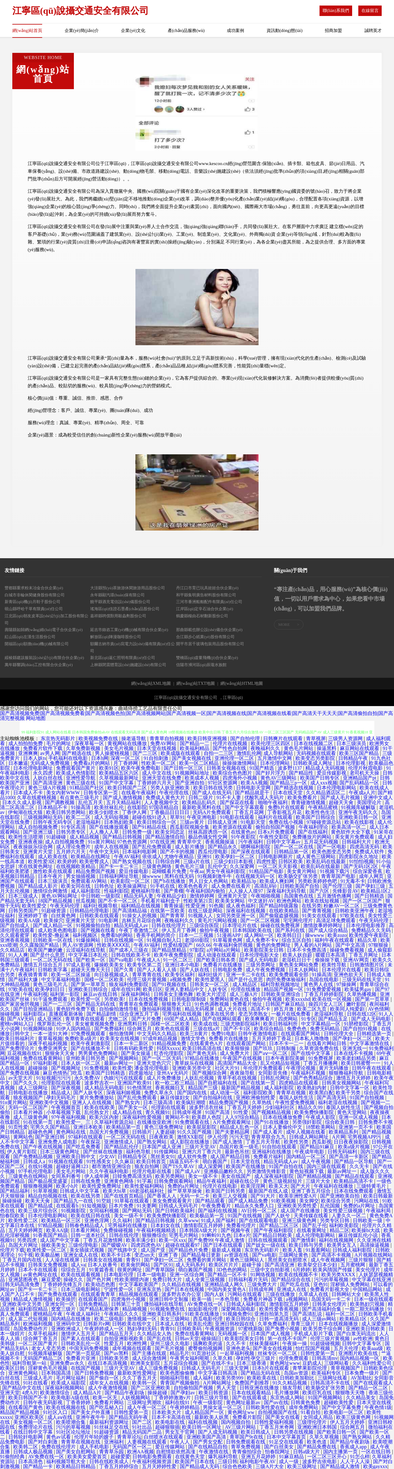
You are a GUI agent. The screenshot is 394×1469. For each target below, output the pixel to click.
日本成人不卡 (28, 792)
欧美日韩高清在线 (202, 1048)
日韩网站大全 (347, 1294)
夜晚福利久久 (266, 748)
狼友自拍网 (147, 1166)
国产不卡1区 (237, 1028)
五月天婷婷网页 (26, 1230)
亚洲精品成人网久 (224, 1284)
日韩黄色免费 (306, 1402)
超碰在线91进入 (150, 817)
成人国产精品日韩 (230, 1156)
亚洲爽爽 (28, 753)
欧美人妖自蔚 (298, 955)
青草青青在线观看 (85, 1018)
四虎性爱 (266, 861)
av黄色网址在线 (40, 1274)
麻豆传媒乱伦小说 (358, 1235)
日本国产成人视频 (271, 1333)
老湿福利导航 (329, 1014)
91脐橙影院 (357, 1023)
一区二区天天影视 (278, 866)
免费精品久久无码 (371, 930)
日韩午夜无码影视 (43, 1402)
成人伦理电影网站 (316, 1235)
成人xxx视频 (323, 782)
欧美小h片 (67, 1186)
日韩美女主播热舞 (174, 994)
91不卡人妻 (229, 797)
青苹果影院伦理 (310, 1368)
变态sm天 (145, 1255)
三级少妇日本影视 (234, 861)
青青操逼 (173, 905)
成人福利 (203, 1377)
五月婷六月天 (71, 851)
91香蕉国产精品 (51, 1235)
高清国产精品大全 (237, 1063)
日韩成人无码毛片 (179, 1205)
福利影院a (34, 1014)
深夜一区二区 (126, 758)
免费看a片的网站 (92, 763)
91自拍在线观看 (280, 1146)
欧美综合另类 (336, 1200)
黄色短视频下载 (307, 1171)
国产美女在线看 (283, 1417)
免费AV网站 (164, 743)
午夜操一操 (295, 1343)
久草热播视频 (362, 994)
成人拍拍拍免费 (26, 743)
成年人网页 (372, 876)
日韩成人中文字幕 (80, 1191)
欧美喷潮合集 (71, 1422)
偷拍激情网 (122, 1033)
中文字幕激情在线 (370, 1043)
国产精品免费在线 (317, 1446)
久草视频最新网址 (119, 777)
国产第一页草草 (373, 999)
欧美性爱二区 (23, 1220)
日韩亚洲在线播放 (259, 1387)
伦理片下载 (12, 1250)
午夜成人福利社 (84, 1314)
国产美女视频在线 (192, 758)
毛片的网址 (59, 743)
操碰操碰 (12, 1200)
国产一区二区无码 (162, 1058)
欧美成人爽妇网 (277, 881)
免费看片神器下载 (263, 1299)
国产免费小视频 (283, 1328)
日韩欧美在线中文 (132, 1323)
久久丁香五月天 (140, 1377)
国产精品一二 (195, 743)
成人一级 (289, 1461)
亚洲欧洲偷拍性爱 (256, 1097)
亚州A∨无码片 (173, 1073)
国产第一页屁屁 (84, 1353)
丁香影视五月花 (285, 812)
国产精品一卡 (38, 1466)
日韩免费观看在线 (246, 1441)
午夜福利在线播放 (334, 1186)
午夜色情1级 (378, 1407)
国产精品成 (41, 1205)
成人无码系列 (190, 1264)
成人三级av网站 (319, 1318)
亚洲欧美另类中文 (192, 1068)
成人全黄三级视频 (205, 1279)
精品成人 (61, 1092)
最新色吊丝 (237, 1151)
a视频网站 (297, 1299)
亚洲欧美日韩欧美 (366, 1328)
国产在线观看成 (250, 1397)
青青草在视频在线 (81, 1441)
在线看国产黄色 (26, 1407)
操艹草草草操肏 (185, 1191)
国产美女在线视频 (273, 1348)
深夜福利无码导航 (287, 891)
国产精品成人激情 (340, 1466)
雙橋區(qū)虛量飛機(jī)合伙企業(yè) (207, 657)
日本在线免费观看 (354, 1191)
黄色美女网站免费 (299, 964)
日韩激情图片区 (367, 964)
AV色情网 (378, 1009)
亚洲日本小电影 (183, 964)
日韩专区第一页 (101, 792)
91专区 (308, 1018)
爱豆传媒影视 (332, 773)
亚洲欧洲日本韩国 (317, 1427)
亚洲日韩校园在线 (235, 1323)
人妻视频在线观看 (147, 1441)
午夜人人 (180, 1441)
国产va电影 (122, 959)
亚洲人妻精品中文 (185, 989)
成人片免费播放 (164, 1077)
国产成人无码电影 (259, 959)
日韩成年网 (262, 1289)
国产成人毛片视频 (340, 797)
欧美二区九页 (312, 1009)
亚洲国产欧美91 (135, 1082)
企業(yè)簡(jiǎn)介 (82, 30)
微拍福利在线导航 (164, 1304)
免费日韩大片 (167, 1279)
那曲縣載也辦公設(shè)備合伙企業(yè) (209, 629)
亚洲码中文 (68, 1323)
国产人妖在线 (195, 969)
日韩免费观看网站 (174, 1181)
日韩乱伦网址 (275, 1077)
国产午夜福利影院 (274, 1230)
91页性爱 (18, 1127)
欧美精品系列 (344, 1132)
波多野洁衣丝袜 (207, 1107)
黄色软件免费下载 (76, 1009)
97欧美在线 (353, 915)
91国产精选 (262, 768)
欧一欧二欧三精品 (175, 1082)
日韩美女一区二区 (210, 984)
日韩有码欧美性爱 (134, 1048)
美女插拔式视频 (87, 1250)
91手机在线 (163, 886)
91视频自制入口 (165, 940)
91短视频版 (94, 1205)
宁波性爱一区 (119, 1289)
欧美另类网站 (170, 1176)
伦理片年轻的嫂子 (94, 1436)
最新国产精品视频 (241, 1087)
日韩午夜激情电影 (258, 1033)
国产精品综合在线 (291, 1279)
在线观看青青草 (98, 1294)
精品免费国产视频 (96, 871)
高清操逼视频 (375, 1245)
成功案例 (235, 30)
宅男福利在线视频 (182, 1014)
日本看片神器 (28, 1112)
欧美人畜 (293, 1250)
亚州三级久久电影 (170, 1343)
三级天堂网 (237, 1368)
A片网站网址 (217, 1382)
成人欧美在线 (53, 856)
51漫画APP (229, 935)
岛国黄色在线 (299, 895)
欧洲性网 (137, 1343)
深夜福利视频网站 (65, 1387)
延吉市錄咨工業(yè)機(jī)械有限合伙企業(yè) (129, 629)
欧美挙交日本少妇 (318, 1264)
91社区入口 (56, 1412)
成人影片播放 (190, 846)
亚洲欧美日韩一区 (359, 817)
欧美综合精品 (269, 1028)
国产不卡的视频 (178, 851)
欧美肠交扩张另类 (298, 876)
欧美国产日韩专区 (320, 777)
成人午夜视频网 (328, 1259)
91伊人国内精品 (74, 1028)
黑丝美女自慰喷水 (288, 1259)
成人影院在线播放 (190, 1141)
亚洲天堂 (10, 1392)
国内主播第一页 (341, 1451)
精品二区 (339, 1230)
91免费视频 (97, 1068)
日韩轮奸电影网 (26, 1436)
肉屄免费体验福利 (286, 979)
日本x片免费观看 (277, 832)
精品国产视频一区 (284, 989)
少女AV (107, 1156)
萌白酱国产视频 (196, 1269)
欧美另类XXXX (338, 1274)
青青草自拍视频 (167, 738)
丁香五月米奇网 (277, 1427)
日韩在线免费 (86, 1181)
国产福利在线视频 (218, 1210)
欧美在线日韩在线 (91, 1215)
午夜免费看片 (216, 1205)
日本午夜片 (51, 876)
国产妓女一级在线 (266, 1245)
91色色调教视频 (212, 1004)
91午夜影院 (244, 836)
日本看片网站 (85, 1230)
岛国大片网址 (23, 1245)
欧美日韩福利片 (18, 1038)
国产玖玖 (263, 1048)
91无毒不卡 (352, 881)
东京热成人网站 (288, 1397)
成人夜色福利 (241, 905)
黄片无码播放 (334, 1068)
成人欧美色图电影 (58, 930)
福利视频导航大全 (66, 1461)
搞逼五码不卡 (184, 1161)
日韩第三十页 (126, 1304)
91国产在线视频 (245, 1215)
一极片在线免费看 (291, 1014)
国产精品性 (302, 773)
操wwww (152, 876)
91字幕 (144, 1181)
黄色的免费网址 (274, 945)
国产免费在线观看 (58, 1294)
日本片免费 (122, 1205)
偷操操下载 (328, 959)
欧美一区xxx (172, 1240)
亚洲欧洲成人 (66, 1328)
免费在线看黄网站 (43, 1058)
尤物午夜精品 (179, 856)
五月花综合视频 (181, 1363)
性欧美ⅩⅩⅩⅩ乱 (114, 945)
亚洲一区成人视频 (359, 1117)
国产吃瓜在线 (295, 1284)
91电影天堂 (254, 822)
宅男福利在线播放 (128, 1225)
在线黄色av (243, 832)
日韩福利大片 (357, 841)
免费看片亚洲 (81, 1358)
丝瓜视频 (85, 900)
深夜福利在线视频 (246, 910)
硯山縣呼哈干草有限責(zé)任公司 (34, 608)
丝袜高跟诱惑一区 (208, 832)
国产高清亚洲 (48, 782)
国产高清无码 (332, 1097)
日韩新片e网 (96, 1323)
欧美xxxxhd (297, 999)
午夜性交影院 (274, 836)
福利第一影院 (65, 994)
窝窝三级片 (64, 1309)
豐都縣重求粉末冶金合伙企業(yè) (34, 588)
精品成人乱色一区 (240, 1127)
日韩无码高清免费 (20, 1284)
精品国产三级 (203, 1087)
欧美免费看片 (302, 797)
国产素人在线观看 (81, 1338)
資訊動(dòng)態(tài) (285, 30)
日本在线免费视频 (149, 999)
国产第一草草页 (89, 984)
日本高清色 (31, 1461)
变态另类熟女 (253, 1014)
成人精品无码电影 (104, 1087)
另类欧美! (115, 999)
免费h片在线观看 (287, 807)
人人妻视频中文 (162, 802)
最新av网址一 (119, 1063)
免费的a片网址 (183, 1186)
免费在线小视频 (286, 822)
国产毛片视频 (170, 1348)
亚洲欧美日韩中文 (76, 1156)
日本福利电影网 (140, 851)
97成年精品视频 (161, 1038)
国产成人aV (188, 1171)
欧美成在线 (205, 1023)
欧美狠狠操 (238, 1048)
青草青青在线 (147, 974)
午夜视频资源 (220, 1328)
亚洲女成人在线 (81, 1255)
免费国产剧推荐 (252, 1382)
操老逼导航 (134, 738)
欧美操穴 (53, 920)
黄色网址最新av (243, 1402)
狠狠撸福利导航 (346, 1073)
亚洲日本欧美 (88, 1127)
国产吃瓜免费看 (84, 1146)
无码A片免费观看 (212, 812)
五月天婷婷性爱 (160, 1466)
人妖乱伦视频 (199, 1077)
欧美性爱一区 (86, 999)
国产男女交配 (208, 1441)
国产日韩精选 (370, 895)
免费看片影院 (247, 1417)
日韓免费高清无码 (132, 1176)
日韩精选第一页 (374, 1033)
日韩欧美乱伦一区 (81, 1343)
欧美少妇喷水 (104, 812)
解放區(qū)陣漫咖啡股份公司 (115, 636)
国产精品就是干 (253, 792)
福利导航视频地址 (280, 984)
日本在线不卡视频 (354, 1053)
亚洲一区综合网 (187, 1274)
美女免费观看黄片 (172, 1200)
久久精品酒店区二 (326, 792)
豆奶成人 (312, 1363)
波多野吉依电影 (320, 1461)
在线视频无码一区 (255, 876)
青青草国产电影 (339, 876)
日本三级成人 (23, 895)
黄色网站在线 (71, 1132)
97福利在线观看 (86, 1136)
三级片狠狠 (361, 1259)
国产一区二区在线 (294, 846)
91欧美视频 (284, 1200)
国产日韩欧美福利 (175, 1210)
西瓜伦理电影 (213, 851)
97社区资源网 (223, 782)
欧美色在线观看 (173, 1028)
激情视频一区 (142, 1318)
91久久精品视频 (290, 1382)
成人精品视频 (85, 836)
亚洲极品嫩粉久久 (224, 1171)
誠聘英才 (373, 30)
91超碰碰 (56, 836)
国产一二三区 (58, 1004)
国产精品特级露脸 (279, 905)
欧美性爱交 (35, 905)
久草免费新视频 (84, 748)
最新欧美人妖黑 (212, 1417)
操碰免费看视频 (347, 950)
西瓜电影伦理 (208, 1318)
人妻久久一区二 (349, 1215)
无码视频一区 (233, 1333)
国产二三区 (146, 753)
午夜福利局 (379, 1210)
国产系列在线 (290, 930)
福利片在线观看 (276, 817)
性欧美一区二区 (159, 763)
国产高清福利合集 (322, 1309)
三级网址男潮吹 (145, 1402)
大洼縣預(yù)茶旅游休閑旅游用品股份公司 (127, 588)
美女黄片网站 (302, 871)
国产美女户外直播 (91, 1412)
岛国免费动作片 (31, 1328)
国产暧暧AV (115, 1245)
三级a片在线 (197, 861)
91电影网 (108, 920)
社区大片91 (228, 1068)
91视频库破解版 (359, 807)
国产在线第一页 (258, 1082)
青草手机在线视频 (237, 1077)
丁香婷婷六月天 (155, 782)
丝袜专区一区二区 (278, 1353)
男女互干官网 (180, 1432)
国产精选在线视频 (294, 787)
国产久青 (124, 969)
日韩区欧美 (291, 861)
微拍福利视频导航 (162, 1009)
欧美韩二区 (26, 1446)
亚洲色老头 (238, 1348)
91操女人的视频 (140, 915)
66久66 (203, 945)
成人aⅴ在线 (60, 1417)
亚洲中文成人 (378, 797)
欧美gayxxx (375, 1466)
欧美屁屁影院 (202, 1127)
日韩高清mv (325, 1358)
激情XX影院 (191, 1136)
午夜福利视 (35, 994)
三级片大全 (319, 1181)
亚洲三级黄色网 (300, 1220)
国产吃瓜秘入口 (107, 1407)
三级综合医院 (204, 925)
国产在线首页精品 (124, 1195)
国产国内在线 (192, 1092)
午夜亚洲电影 (202, 817)
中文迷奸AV (261, 900)
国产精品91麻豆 (318, 1146)
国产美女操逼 (136, 1053)
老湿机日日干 (297, 959)
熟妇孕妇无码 (142, 1328)
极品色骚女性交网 (208, 836)
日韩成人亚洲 (222, 822)
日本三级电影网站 (81, 1289)
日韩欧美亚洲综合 (281, 994)
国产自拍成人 (15, 925)
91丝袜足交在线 (112, 1427)
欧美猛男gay (358, 989)
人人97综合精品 (242, 1117)
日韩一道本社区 (89, 1235)
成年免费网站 (304, 1407)
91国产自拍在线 (286, 1166)
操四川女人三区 (326, 1004)
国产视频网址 (66, 1068)
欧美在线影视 (359, 822)
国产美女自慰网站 (76, 1451)
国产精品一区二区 (368, 1387)
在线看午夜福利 (139, 792)
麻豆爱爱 (51, 1279)
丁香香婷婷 (79, 1402)
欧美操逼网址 (132, 886)
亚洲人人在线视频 (92, 1102)
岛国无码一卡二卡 (331, 1299)
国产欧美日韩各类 (216, 959)
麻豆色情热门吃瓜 (63, 1073)
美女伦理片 (368, 1269)
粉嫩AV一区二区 (342, 905)
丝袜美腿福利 (264, 1343)
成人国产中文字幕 (60, 1240)
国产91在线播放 (272, 1122)
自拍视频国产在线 (278, 1412)
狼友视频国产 (28, 1097)
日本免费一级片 (362, 1373)
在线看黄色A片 (207, 1043)
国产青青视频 (317, 910)
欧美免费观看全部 (289, 974)
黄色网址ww (241, 1412)
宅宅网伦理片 (298, 920)
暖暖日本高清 (331, 955)
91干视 (25, 1255)
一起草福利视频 (237, 1353)
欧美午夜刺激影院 (91, 1043)
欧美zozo (337, 935)
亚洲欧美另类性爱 (297, 1205)
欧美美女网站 (230, 900)
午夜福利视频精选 (156, 1230)
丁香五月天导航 (263, 1141)
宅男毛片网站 (184, 1235)
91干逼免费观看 (51, 999)
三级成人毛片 (38, 1377)
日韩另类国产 (23, 910)
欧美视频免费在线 (98, 738)
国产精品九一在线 (74, 1200)
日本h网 (99, 758)
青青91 (134, 1259)
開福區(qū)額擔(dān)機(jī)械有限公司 (37, 644)
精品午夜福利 (212, 1181)
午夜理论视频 (301, 1068)
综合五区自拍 (297, 940)
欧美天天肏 (38, 1200)
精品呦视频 (135, 1309)
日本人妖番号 (103, 1264)
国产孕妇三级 (371, 886)
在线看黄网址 (312, 1230)
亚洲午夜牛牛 (91, 1417)
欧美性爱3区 (41, 861)
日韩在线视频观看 (268, 1240)
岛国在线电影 (324, 979)
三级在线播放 (280, 1294)
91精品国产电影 (267, 871)
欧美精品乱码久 (200, 802)
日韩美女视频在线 (227, 768)
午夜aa (197, 871)
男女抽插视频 (81, 876)
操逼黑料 (327, 748)
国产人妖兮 (278, 1215)
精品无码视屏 (200, 1009)
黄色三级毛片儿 (51, 984)
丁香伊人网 (135, 812)
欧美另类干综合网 (323, 1328)
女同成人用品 (318, 1417)
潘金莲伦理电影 (152, 1068)
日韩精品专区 (133, 1156)
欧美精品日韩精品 (76, 1466)
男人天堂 (226, 1387)
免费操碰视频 (118, 1230)
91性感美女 (99, 1161)
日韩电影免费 (228, 969)
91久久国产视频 (195, 1132)
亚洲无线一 (354, 1048)
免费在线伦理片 (59, 1446)
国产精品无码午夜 (129, 1417)
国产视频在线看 (98, 930)
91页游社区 (204, 1353)
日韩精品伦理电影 (90, 910)
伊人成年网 (97, 1176)
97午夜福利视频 (69, 1117)
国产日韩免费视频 (94, 1373)
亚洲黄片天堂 (38, 851)
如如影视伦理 (203, 1309)
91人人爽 (18, 955)
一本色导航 (228, 1299)
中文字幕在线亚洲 (372, 1279)
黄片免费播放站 (97, 1097)
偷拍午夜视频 (214, 930)
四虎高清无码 (365, 846)
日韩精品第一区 (292, 851)
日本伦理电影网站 (337, 787)
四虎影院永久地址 (359, 856)
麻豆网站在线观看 (360, 748)
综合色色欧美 (238, 1466)
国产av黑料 (117, 1353)
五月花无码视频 (322, 841)
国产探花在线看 (237, 802)
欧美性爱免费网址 (102, 1186)
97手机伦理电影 (36, 1171)
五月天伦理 (347, 1348)
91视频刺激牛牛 (215, 876)
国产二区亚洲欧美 (151, 1387)
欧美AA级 (29, 920)
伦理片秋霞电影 (366, 768)
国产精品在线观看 (355, 1176)
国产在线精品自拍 (208, 1446)
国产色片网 (99, 1279)
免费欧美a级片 (81, 1038)
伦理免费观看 (294, 1358)
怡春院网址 (278, 1451)
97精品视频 (50, 1225)
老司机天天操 (365, 773)
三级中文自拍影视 (270, 1269)
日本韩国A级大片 (199, 1230)
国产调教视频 (60, 802)
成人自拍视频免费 (38, 827)
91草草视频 (45, 1191)
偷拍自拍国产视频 (275, 827)
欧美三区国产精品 (359, 753)
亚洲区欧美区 (29, 1417)
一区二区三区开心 (327, 1456)
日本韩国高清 (56, 1373)
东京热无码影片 (58, 738)
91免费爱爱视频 (324, 989)
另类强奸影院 (307, 1122)
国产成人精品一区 (53, 925)
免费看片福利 (268, 1156)
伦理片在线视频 (230, 743)
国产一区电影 (332, 846)
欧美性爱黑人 (210, 979)
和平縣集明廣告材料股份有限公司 (206, 595)
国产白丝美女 (279, 1446)
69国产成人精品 (182, 1018)
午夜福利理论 (314, 827)
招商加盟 (333, 30)
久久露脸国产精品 (39, 945)
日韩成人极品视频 (33, 1451)
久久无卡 (359, 1166)
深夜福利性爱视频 (142, 1117)
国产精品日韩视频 (123, 836)
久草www (188, 1220)
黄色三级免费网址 (164, 1127)
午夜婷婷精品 (185, 1407)
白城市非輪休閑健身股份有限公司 (35, 595)
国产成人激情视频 (123, 797)
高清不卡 (261, 1009)
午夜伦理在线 (174, 792)
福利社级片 (211, 974)
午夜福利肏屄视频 (233, 945)
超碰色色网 (41, 1132)
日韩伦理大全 (339, 1033)
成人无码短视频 (112, 817)
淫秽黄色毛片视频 (48, 1368)
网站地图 (36, 718)
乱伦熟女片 (97, 1112)
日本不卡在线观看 (38, 1269)
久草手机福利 (43, 1333)
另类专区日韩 (335, 1220)
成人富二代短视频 (28, 1318)
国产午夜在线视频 (43, 1146)
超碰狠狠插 (167, 1427)
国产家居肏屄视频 (20, 1004)
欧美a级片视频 (354, 1146)
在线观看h (67, 1205)
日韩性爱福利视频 (274, 1422)
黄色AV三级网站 (279, 777)
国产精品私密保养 (99, 1309)
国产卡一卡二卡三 (119, 866)
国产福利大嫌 (23, 979)
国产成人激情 (228, 1141)
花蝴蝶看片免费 (169, 871)
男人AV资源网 (78, 945)
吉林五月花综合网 (142, 920)
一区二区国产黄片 (38, 1343)
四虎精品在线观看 (299, 1082)
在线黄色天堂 (190, 1456)
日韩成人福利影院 (352, 1250)
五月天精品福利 (124, 802)
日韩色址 (104, 886)
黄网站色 (23, 1136)
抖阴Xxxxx (168, 1048)
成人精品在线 (127, 1112)
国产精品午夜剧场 (125, 1392)
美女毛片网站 (71, 1171)
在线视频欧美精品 (76, 866)
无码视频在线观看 (316, 753)
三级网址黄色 (294, 1255)
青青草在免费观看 (139, 1004)
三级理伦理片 (312, 1422)
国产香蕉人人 (162, 1195)
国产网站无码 (137, 1210)
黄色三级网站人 (247, 1259)
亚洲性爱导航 (81, 777)
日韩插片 (142, 1132)
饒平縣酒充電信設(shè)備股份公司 (120, 601)
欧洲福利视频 (38, 1323)
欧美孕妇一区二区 (235, 856)
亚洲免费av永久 (67, 1363)
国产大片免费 (146, 1018)
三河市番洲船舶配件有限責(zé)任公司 (209, 601)
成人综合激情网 (150, 1358)
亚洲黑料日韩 (133, 1023)
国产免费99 (200, 1240)
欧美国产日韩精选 (106, 1073)
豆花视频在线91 (25, 1053)
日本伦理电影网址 (33, 768)
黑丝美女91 (163, 1156)
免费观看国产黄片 (76, 768)
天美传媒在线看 (311, 1215)
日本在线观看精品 (251, 1392)
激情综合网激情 (51, 891)
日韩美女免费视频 (48, 1264)
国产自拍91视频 (361, 1028)
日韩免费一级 (137, 832)
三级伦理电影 (83, 1245)
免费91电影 (223, 1033)
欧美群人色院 (207, 1117)
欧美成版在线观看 (181, 753)
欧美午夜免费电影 (141, 768)
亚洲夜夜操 (30, 841)
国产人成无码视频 (218, 1432)
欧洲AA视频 (140, 1451)
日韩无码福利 (343, 1151)
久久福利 (122, 1220)
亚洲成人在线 (292, 1289)
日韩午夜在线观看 (372, 1068)
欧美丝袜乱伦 (109, 807)
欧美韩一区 (145, 1382)
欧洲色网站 (290, 900)
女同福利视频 (104, 1210)
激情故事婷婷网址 (323, 925)
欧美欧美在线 (262, 1377)
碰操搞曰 (211, 1338)
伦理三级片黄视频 (147, 979)
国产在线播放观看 (109, 827)
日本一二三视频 (197, 935)
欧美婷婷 (67, 861)
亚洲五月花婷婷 (259, 1456)
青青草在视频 (291, 1092)
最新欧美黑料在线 (202, 807)
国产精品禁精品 (169, 950)
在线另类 (311, 905)
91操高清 (81, 807)
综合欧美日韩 (340, 1122)
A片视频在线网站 (373, 1255)
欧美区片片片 (224, 1264)
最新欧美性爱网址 (137, 1373)
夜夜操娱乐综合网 (33, 846)
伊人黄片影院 (22, 1151)
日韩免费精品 (93, 1304)
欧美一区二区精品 (199, 763)
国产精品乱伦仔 (122, 1146)
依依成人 (152, 856)
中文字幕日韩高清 (218, 1373)
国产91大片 (263, 1195)
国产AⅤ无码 (21, 1018)
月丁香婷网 (126, 763)
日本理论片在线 (240, 925)
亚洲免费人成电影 (58, 1141)
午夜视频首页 (66, 1107)
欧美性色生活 (320, 812)
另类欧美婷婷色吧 (318, 881)
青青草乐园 (112, 1451)
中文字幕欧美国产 (139, 1284)
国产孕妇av (183, 1392)
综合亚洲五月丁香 (139, 1014)
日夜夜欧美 (162, 1136)
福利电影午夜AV (258, 1461)
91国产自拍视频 (367, 1097)
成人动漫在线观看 (217, 955)
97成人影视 (79, 964)
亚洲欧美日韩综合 (88, 989)
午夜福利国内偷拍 (206, 891)
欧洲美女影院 (146, 1363)
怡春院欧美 (13, 1215)
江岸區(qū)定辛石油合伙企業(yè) (204, 608)
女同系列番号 (66, 1176)
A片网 (338, 1136)
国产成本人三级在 (129, 950)
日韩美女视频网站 (342, 1082)
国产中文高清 (351, 945)
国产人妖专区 (88, 1092)
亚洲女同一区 (60, 1304)
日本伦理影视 (351, 763)
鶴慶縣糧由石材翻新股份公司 (202, 616)
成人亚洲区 (50, 1018)
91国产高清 (218, 1112)
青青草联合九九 (269, 1136)
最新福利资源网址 (109, 1422)
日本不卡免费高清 (307, 950)
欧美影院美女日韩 (264, 950)
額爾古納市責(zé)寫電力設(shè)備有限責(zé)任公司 (132, 647)
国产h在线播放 (170, 881)
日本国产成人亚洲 (162, 1146)
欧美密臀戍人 (94, 861)
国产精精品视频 (315, 1176)
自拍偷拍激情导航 (119, 1009)
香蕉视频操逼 (220, 841)
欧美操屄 (66, 1299)
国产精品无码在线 (96, 1004)
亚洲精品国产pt (360, 777)
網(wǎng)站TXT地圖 (195, 683)
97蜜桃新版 (250, 1328)
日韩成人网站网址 (309, 1136)
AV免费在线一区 (205, 1304)
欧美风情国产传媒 (333, 1269)
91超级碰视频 (325, 1343)
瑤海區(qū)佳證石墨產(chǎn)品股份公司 (124, 608)
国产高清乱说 (307, 1314)
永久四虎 (43, 773)
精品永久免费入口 (255, 1205)
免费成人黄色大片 (166, 797)
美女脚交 (309, 1200)
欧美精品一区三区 (61, 1220)
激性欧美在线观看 (53, 871)
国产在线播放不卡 (91, 1048)
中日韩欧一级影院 (101, 895)
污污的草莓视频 (332, 1279)
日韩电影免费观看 (152, 1456)
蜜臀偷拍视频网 (206, 1348)
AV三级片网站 (241, 1427)
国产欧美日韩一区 (337, 1432)
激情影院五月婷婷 (203, 1225)
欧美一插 (202, 1299)
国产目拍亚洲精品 (33, 1009)
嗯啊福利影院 (256, 846)
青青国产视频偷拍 (180, 1382)
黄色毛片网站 (299, 748)
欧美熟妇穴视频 (368, 1304)
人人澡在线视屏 (63, 1259)
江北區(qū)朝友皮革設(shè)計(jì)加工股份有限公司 (46, 619)
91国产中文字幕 (117, 782)
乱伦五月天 (91, 802)
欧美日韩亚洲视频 (207, 738)
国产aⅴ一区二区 (271, 1053)
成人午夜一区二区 (147, 1407)
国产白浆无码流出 (356, 1333)
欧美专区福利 (180, 974)
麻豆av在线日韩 (101, 994)
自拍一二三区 (219, 753)
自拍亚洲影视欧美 (124, 1338)
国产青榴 (173, 891)
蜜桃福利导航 (146, 891)
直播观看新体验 (66, 1014)
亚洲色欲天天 (349, 974)
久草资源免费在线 (319, 1048)
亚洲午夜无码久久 (358, 812)
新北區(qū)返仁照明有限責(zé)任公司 (122, 657)
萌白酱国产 (215, 1161)
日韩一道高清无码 (279, 1318)
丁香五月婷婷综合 (119, 1466)
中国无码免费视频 (89, 1348)
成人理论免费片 (74, 846)
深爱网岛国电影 (239, 1309)
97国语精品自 (164, 807)
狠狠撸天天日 (177, 1004)
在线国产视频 (86, 1368)
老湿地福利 (89, 822)
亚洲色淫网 (97, 1220)
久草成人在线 (314, 1294)
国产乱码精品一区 (360, 782)
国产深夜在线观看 (251, 851)
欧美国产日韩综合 (316, 817)
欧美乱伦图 (200, 1323)
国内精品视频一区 (360, 1358)
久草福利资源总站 (114, 1122)
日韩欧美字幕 (53, 969)
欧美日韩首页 (151, 1161)
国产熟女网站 (152, 1141)
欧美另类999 (230, 1377)
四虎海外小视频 (240, 777)
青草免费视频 (246, 1446)
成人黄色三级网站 (316, 856)
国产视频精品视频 (271, 1112)
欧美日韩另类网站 (66, 812)
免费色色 (297, 1028)
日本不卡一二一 (287, 1043)
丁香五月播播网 (321, 1063)
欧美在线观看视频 (81, 1274)
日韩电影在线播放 (28, 1092)
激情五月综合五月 (43, 964)
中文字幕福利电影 (61, 979)
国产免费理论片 (18, 1048)
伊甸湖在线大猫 (26, 812)
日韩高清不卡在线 (330, 1382)
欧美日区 (153, 989)
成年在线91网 (126, 989)
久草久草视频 (324, 1436)
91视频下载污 (335, 871)
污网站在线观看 (245, 1294)
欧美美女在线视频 (120, 1038)
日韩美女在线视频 (103, 1259)
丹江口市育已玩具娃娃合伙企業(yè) (207, 588)
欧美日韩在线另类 (213, 787)
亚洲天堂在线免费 (162, 777)
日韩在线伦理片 (169, 925)
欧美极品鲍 (48, 1255)
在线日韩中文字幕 (33, 1432)
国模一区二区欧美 (104, 979)
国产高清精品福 (130, 910)
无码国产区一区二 (132, 1446)
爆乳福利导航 (223, 1456)
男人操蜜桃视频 (113, 753)
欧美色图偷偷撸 (178, 1373)
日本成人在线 (170, 1323)
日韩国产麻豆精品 (285, 1004)
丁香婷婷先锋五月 (63, 1284)
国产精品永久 (223, 846)
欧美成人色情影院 (76, 773)
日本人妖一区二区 (81, 1063)
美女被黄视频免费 (95, 1023)
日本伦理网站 (275, 763)
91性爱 (241, 1112)
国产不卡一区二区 (118, 900)
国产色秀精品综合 (313, 1077)
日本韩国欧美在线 (252, 930)
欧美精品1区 (354, 1318)
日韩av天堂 (187, 1338)
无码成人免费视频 (50, 763)
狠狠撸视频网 (38, 1186)
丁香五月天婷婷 (245, 1107)
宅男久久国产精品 (50, 1127)
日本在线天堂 (288, 792)
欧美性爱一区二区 (47, 1250)
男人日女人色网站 (209, 881)
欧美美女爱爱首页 (87, 1456)
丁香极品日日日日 (170, 812)
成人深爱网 (211, 1166)
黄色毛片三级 (190, 866)
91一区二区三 (178, 959)
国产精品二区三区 (279, 1225)
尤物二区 (118, 1018)
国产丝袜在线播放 (103, 1151)
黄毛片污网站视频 (218, 920)
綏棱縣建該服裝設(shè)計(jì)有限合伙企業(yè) (44, 657)
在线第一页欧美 (168, 910)
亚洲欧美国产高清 (207, 1436)
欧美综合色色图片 (233, 773)
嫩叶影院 (356, 1004)
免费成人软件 (370, 851)
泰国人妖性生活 (297, 1097)
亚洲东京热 (150, 1289)
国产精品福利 (15, 1191)
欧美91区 (109, 768)
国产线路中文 (123, 1250)
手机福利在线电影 (68, 758)
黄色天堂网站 (352, 1112)
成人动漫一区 (225, 1092)
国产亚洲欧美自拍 (340, 1195)
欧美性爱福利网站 (145, 1186)
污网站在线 (367, 1200)
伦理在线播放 (246, 989)
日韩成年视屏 (187, 1112)
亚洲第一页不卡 (356, 1127)
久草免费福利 (273, 1323)
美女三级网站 (175, 1318)
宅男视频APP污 (365, 1136)
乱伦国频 (330, 1205)
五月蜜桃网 (353, 1264)
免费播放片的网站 (312, 836)
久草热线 (262, 1102)
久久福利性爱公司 (372, 1363)
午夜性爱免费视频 (295, 1102)
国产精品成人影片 (38, 886)
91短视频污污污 (54, 1077)
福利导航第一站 (30, 1363)
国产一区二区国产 (363, 900)
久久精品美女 (361, 1397)
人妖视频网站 (136, 1397)
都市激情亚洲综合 (112, 1166)
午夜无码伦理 (65, 905)
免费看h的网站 (117, 935)
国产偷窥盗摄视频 (279, 915)
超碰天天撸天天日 (91, 969)
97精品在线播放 (202, 1058)
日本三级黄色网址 (60, 1151)
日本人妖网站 (304, 969)
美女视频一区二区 (33, 1422)
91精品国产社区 (87, 787)
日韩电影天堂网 (254, 787)
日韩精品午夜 (353, 758)
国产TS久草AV (179, 1166)
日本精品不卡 (53, 807)
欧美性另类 (297, 1141)
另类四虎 (27, 1240)
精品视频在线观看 (139, 1294)
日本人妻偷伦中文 (283, 1127)
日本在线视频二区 (314, 743)
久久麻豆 (124, 1161)
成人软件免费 (192, 1156)
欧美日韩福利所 (281, 1023)
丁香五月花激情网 (103, 1240)
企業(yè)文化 (133, 30)
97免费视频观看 (89, 1033)
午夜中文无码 (104, 851)
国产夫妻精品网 (233, 1132)
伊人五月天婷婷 (348, 1422)
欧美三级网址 (302, 1466)
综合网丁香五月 (41, 1338)
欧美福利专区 (327, 1373)
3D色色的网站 (232, 1269)
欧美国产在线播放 (246, 1166)
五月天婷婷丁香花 (272, 1038)
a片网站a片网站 (224, 950)
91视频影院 (74, 1210)
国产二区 (142, 1422)
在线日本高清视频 (108, 1363)
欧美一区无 (106, 1397)
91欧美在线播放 (202, 1314)
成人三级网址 (33, 1087)
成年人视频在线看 (306, 1132)
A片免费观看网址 (232, 1122)
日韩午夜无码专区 (53, 822)
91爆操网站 (89, 940)
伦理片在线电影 (220, 1186)
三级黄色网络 (157, 866)
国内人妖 (214, 1294)
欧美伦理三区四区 (271, 743)
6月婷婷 (301, 1269)
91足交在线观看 (287, 1441)
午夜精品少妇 (172, 895)
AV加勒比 (361, 1377)
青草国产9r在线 (247, 1436)
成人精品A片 (88, 1392)
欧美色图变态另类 (332, 851)
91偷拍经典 (13, 1456)
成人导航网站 (278, 753)
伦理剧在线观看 (169, 1107)
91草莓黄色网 (228, 940)
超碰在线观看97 (183, 1245)
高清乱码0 (266, 886)
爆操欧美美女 (109, 964)
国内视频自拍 (236, 1422)
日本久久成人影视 (22, 802)
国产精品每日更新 (201, 1255)
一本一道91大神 (51, 1033)
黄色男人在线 (319, 984)
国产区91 (163, 1264)
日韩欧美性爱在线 (266, 1407)
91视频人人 (201, 915)
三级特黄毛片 (371, 1186)
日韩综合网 (168, 861)
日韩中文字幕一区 (350, 1087)
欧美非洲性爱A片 (298, 1195)
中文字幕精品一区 (321, 1023)
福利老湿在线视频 (338, 1102)
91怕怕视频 (361, 861)
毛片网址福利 (71, 1377)
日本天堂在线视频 (157, 748)
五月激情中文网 (275, 758)
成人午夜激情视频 (108, 1387)
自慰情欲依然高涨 (176, 1451)
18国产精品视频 (56, 900)
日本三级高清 (158, 1102)
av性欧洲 (362, 1338)
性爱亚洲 (196, 905)
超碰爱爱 (120, 1456)
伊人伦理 (217, 1136)
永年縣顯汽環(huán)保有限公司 (117, 595)
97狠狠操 (378, 945)
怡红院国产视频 (313, 1348)
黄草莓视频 (50, 1038)
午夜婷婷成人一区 (104, 1328)
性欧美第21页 (198, 900)
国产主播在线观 (149, 1353)
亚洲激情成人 (119, 1141)
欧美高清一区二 (349, 827)
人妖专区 (217, 989)
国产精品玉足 (333, 1018)
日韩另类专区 (71, 832)
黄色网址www (285, 1363)
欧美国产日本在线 (195, 1461)
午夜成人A (149, 959)
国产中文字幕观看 (245, 807)
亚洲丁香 (168, 1255)
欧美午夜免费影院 (174, 955)
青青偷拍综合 (247, 1451)
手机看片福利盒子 (161, 900)
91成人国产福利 (219, 1220)
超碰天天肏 (342, 802)
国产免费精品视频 (33, 1156)
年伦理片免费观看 (263, 1068)
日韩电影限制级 (189, 999)
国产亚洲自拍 (190, 782)
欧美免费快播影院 (314, 1112)
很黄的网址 (130, 1269)
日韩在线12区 (361, 1014)
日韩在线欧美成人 (109, 1461)
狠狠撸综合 (154, 1235)
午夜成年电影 (310, 1151)
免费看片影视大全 (330, 1289)
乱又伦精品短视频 (280, 1063)
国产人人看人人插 (157, 969)
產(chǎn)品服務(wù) (186, 30)
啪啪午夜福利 (273, 802)
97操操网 (346, 984)
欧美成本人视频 (202, 777)
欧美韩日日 (290, 935)
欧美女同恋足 (170, 832)
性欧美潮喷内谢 (132, 1279)
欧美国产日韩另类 (226, 1191)
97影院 (197, 950)
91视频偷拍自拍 (93, 925)
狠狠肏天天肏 (60, 1053)
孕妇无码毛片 (61, 1097)
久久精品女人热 (155, 1333)
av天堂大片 (21, 1077)
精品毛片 (179, 1353)
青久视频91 (157, 1112)
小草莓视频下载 (64, 1112)
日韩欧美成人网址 (313, 763)
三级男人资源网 (346, 738)
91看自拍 (311, 1412)
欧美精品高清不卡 (354, 1181)
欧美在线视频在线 (66, 1407)
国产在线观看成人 (373, 1382)
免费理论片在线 (36, 1427)
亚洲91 (205, 856)
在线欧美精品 (284, 910)
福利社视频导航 (101, 905)
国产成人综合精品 (328, 930)
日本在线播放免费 (283, 1117)
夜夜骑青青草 (33, 974)
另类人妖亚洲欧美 (170, 787)
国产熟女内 (128, 1102)
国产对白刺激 (43, 1441)
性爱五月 (114, 1343)
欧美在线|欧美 (100, 1107)
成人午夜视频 (316, 1161)
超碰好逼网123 (72, 1166)
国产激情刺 (304, 1240)
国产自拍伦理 (245, 738)
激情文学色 (194, 1038)
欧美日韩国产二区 (127, 787)
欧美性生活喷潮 (26, 836)
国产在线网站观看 (222, 1018)
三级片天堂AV (201, 1146)
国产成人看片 (268, 1132)
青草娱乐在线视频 (195, 1063)
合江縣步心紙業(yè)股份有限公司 (205, 636)
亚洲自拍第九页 (272, 1314)
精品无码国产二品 (142, 1432)
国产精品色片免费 (189, 1250)
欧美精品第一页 (124, 1127)
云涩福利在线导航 (86, 950)
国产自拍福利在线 (213, 1097)
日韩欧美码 (190, 1328)
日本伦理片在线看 (342, 969)
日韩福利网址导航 (119, 876)
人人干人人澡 (355, 1461)
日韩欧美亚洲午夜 (355, 910)
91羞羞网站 (318, 1250)
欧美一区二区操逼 (71, 974)
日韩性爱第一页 (318, 1353)
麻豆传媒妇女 (175, 1097)
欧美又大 (278, 1186)
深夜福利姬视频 (124, 1092)
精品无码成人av (131, 925)
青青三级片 (303, 1323)
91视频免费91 (237, 1314)
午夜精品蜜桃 (323, 807)
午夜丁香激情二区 (139, 930)
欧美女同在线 (76, 886)
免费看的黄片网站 (207, 1259)
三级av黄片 (192, 822)
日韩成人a (34, 1161)
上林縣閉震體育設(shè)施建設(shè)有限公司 (128, 664)
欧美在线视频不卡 (299, 1274)
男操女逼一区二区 (223, 1407)
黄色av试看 (59, 1436)
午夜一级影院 (208, 1402)
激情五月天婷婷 (354, 1077)
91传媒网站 (167, 1151)
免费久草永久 (159, 1092)
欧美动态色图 (101, 1284)
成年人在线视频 (112, 846)
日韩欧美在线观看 (99, 915)
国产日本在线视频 (185, 1289)
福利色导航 (139, 1151)
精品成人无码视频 (325, 768)
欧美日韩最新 (378, 1195)
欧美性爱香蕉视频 (279, 1309)
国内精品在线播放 (71, 1318)
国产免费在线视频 (20, 1073)
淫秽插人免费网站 (350, 1284)
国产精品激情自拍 (165, 836)
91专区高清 (74, 827)
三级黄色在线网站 (28, 1176)
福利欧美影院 (344, 1225)
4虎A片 (30, 1392)
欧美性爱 (122, 1068)
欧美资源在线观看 (233, 827)
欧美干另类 (349, 1092)
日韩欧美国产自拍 (300, 886)
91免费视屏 (321, 1058)
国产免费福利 (109, 1028)
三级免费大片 (262, 1284)
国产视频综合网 (210, 1073)
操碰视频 (10, 1014)
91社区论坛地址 (74, 1432)
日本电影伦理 (119, 1274)
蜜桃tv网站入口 (17, 1023)
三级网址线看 (333, 1377)
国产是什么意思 (48, 955)
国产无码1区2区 (361, 866)
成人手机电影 (94, 1446)
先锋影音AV (345, 891)
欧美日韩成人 (256, 1432)
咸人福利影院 (86, 891)
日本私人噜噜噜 (312, 1038)
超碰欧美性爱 (339, 1402)
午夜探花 (91, 1141)
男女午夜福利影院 (226, 871)
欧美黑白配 (321, 1092)
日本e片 (241, 1235)
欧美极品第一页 (207, 1215)
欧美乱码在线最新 (326, 861)
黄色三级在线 (81, 782)
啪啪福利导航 (175, 1377)
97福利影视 (46, 1063)
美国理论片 (370, 802)
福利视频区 (85, 935)
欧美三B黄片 (194, 1033)
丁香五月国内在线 (22, 1259)
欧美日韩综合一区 (157, 822)
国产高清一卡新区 (349, 1156)
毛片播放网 (287, 1392)
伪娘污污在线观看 (124, 1077)
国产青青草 (173, 915)
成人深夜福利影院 (274, 1176)
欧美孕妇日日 (50, 989)
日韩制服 (286, 1048)
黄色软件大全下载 (351, 832)
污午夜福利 (251, 841)
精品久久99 (311, 1107)
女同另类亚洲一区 (236, 915)
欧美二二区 (79, 817)
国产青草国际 (160, 1269)
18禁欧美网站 (321, 1127)
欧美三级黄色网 (354, 1417)
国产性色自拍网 (230, 748)
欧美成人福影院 (69, 1382)
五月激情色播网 (334, 895)
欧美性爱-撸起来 (51, 935)
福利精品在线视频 (141, 905)
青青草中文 (190, 841)
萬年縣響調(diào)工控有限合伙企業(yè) (39, 664)
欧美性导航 (335, 964)
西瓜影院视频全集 (190, 827)
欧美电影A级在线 (70, 1397)
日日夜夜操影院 (351, 1141)
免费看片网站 (109, 1402)
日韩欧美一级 (368, 1220)
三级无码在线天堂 (362, 979)
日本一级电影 (152, 1274)
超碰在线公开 (245, 1181)
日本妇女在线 (166, 1225)
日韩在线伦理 (124, 1235)
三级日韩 (227, 1461)
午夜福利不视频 (309, 1073)
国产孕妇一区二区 (352, 1038)
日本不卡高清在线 (171, 1417)
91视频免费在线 (168, 1309)
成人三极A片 (244, 994)
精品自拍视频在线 (48, 1195)
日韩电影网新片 (276, 856)
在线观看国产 (93, 1299)
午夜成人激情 (230, 1240)
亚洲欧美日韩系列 (162, 1314)
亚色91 (320, 1284)
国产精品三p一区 (289, 782)
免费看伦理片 (241, 1225)
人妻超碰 (165, 1132)
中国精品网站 (368, 1289)
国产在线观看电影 (259, 1220)
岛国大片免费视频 (109, 1132)
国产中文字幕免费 (342, 1407)
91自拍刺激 (157, 758)
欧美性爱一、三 (74, 1122)
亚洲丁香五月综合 (311, 1191)
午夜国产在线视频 (243, 1058)
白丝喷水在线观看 (164, 1436)
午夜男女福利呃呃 (190, 1358)
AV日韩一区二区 (259, 1210)
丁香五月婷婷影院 (324, 994)
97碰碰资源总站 (324, 822)
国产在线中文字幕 (311, 1053)
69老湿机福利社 (147, 1191)
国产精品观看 (210, 1200)
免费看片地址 (247, 1004)
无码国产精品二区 (43, 1358)
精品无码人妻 (139, 895)
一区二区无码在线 (53, 959)
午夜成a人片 (362, 792)
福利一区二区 (340, 1314)
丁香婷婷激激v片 (173, 1397)
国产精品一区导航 (354, 1161)
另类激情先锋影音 (267, 1171)
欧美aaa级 (373, 1348)
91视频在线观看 (66, 1161)
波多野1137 (290, 768)
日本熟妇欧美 (119, 822)
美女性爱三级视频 (343, 1210)
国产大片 (301, 1186)
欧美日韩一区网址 (202, 1427)
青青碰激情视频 (309, 802)
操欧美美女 (53, 1245)
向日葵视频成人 (112, 974)
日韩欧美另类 (114, 1358)
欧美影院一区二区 (131, 881)
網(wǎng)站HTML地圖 (241, 683)
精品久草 (367, 940)
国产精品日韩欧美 (273, 1235)
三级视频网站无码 (43, 817)
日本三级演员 (351, 743)
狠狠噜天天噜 (350, 1392)
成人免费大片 (235, 1053)
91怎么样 (360, 1456)
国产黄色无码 (202, 1053)
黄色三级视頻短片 (283, 1181)
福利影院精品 (33, 1309)
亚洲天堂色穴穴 (154, 1063)
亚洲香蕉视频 (15, 940)
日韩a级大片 (307, 1451)
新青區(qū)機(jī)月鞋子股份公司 (32, 601)
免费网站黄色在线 (230, 999)
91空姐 (104, 1200)
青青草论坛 (129, 1436)
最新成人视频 (226, 1250)
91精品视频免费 (169, 1043)
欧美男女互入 (342, 1245)
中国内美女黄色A (227, 1289)
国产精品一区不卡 (227, 1274)
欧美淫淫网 (254, 1186)
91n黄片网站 (101, 841)
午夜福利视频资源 (152, 1461)
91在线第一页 (38, 1122)
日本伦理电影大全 (259, 955)
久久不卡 (236, 1343)
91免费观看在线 (193, 1122)
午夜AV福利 (127, 856)
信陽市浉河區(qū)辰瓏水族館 (201, 664)
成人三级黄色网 (31, 1117)
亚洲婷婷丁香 (33, 915)
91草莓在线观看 (132, 1200)
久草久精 (223, 1358)
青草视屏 (316, 738)
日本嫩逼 (18, 763)
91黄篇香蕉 (102, 1269)
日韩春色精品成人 (85, 1225)
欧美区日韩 (13, 1368)
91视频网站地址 (193, 773)
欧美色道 (317, 1441)
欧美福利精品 (195, 748)
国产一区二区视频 (260, 920)
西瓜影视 (322, 1141)
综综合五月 (74, 1269)
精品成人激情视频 (33, 1299)
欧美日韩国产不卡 (28, 1397)
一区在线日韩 (376, 1451)
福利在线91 (178, 1402)
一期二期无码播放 (365, 1309)
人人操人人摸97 (246, 891)
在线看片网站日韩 (327, 1043)
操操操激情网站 (240, 763)
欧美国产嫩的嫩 (46, 950)
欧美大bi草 (115, 1191)
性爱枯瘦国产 (178, 945)
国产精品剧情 (101, 1014)
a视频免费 (181, 979)
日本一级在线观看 (373, 1299)
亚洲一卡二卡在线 (246, 974)
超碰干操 (252, 1264)
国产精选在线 (77, 753)
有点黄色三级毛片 (80, 797)
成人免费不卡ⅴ (262, 940)
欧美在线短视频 (322, 900)
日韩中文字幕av (284, 841)
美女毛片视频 (119, 748)
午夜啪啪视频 (266, 895)
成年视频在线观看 (132, 1348)
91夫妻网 (146, 1205)
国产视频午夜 (236, 1230)
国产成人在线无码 (212, 792)
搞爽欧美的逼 (208, 1343)
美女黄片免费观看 (355, 836)
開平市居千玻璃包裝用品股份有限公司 (210, 644)
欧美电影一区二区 (344, 1412)
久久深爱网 (242, 866)
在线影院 (137, 807)
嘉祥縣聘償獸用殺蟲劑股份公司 (118, 616)
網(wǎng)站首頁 (27, 30)
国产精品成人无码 (200, 1466)
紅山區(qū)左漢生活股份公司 (30, 636)
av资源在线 (237, 1255)
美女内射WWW (63, 792)
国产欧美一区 (91, 959)
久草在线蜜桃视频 (37, 797)
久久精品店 (13, 950)
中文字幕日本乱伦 (88, 955)
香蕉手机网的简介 (156, 935)
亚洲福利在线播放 (272, 1151)
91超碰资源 (54, 910)
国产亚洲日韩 (50, 1136)
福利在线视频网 (337, 1240)
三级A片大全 (270, 1466)
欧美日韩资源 (214, 1392)
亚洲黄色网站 (23, 1373)
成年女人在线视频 (109, 1382)
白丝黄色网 (64, 915)
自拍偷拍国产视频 (194, 1387)
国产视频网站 (124, 1058)
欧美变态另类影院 (316, 758)
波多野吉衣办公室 (182, 1294)
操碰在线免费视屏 (280, 925)
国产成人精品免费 (248, 1200)
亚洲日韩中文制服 (169, 1299)
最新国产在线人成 (268, 1191)
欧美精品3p (244, 881)
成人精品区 (245, 984)
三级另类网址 (261, 964)
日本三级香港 (252, 1363)
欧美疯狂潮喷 (191, 1102)
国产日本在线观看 (223, 1245)
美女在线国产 (236, 1176)
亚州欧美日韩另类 (86, 1058)
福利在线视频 (203, 1422)
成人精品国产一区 (205, 1412)
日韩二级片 (201, 797)
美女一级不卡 (203, 1176)
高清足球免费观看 (336, 920)
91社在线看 (36, 1382)
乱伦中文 (217, 866)
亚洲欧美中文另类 (22, 1304)
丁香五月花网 (249, 812)
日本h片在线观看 (271, 1368)
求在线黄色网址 (36, 866)
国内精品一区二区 (306, 1156)
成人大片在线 (233, 1009)
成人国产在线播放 (300, 1210)
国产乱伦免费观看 (152, 846)
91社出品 (142, 1427)
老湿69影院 (198, 940)
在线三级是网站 (206, 910)
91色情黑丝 (140, 1087)
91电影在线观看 (237, 817)
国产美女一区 (133, 1107)
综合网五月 (140, 1028)
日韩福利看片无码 (248, 1279)
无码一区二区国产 (28, 1107)
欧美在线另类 (220, 1014)
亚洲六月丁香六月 (202, 1151)
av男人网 (49, 753)
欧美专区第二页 (145, 964)
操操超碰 (157, 1392)
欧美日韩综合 (241, 1318)
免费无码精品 (325, 1028)
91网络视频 (263, 1274)
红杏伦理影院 (169, 1053)
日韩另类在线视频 (294, 1432)
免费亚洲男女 (53, 1048)
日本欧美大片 (167, 1412)
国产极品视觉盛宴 (48, 1181)
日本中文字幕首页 (287, 1436)
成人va (78, 1264)
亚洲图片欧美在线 (358, 1353)
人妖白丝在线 (48, 777)
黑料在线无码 (179, 876)
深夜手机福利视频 (48, 1043)
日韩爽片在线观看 (283, 738)
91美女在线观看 (320, 915)
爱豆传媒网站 (170, 1446)
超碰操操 (38, 1068)
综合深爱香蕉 (368, 871)
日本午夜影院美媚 (285, 1058)
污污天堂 (239, 1136)
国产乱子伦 (314, 1225)
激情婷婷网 (202, 895)
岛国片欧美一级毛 (239, 1146)
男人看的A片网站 (313, 945)
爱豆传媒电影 (134, 871)
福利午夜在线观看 (335, 940)
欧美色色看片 (193, 886)
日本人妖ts (34, 758)
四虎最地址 (142, 1073)
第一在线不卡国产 (287, 1338)
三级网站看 (337, 1363)
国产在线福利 (313, 832)
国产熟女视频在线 (132, 861)
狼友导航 (293, 1387)
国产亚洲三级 (38, 832)
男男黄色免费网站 (98, 1053)
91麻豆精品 (292, 1456)
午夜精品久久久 (122, 1314)
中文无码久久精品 (157, 1033)
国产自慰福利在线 (218, 1082)
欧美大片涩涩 (211, 994)
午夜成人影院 (321, 1117)
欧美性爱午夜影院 (369, 935)
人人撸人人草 (104, 832)
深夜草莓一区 (89, 743)
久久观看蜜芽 (15, 935)
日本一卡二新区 (132, 1043)
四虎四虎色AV (147, 1245)
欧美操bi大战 (366, 1230)
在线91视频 (41, 1166)
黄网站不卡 (177, 1117)
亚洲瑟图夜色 (23, 1279)
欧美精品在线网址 (91, 856)
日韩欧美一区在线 (53, 940)
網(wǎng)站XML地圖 (151, 683)
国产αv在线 (276, 1402)
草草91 (177, 817)
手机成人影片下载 (314, 1333)
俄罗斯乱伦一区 (55, 1023)
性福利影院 (116, 891)
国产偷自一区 (104, 1377)
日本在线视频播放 (339, 1323)
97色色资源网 (132, 841)
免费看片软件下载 (43, 748)
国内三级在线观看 (327, 1166)
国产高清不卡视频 (332, 1255)
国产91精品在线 (150, 827)
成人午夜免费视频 (266, 969)
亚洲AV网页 (356, 959)
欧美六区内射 (104, 1117)
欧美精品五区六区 (119, 773)
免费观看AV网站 (89, 881)
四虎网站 (288, 1018)
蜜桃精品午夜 (48, 1314)
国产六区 (319, 891)
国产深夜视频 (66, 1087)
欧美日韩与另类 (306, 1245)
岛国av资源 (296, 1373)
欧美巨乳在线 (317, 1392)
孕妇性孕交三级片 (256, 1358)
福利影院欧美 (258, 1092)
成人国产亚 (154, 1250)
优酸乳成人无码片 (264, 797)
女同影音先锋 (273, 1073)
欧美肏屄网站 (136, 1264)
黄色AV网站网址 (59, 895)
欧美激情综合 (55, 1392)
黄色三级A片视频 (47, 787)
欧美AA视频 (254, 782)
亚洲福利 (114, 1441)
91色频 (216, 905)
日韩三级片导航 (212, 1397)
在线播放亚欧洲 (155, 1122)
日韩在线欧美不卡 (131, 955)
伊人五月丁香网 (179, 930)
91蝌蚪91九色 (216, 1235)
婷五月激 (284, 1009)
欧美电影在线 (170, 1422)
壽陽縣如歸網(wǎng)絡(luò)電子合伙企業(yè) (43, 629)
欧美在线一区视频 (332, 999)
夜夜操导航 (243, 1073)
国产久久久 (26, 1082)
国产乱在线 (160, 1338)
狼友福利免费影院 (129, 984)
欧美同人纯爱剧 (348, 1009)
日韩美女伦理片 (330, 1304)
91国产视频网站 (326, 1397)
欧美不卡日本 (116, 1255)
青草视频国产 (346, 1368)
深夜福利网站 (136, 994)
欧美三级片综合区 (38, 1210)
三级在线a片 (207, 1028)
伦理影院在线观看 (61, 1082)
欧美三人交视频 (230, 1195)
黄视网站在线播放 (127, 743)
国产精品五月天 (117, 1333)
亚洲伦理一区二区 (235, 758)
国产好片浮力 (270, 773)
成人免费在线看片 (231, 886)
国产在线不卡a (217, 1363)
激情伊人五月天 (79, 1333)
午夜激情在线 (214, 1451)
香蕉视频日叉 (170, 1087)
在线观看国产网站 (301, 1033)
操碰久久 (73, 1279)
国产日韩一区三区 (184, 768)
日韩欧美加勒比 (298, 1377)
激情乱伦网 (249, 753)
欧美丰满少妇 (141, 1240)
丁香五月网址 (363, 955)
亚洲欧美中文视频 (49, 1102)
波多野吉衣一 (99, 1082)
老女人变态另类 (49, 1348)
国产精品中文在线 (22, 1387)
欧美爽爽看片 (260, 1018)
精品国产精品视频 (20, 1412)
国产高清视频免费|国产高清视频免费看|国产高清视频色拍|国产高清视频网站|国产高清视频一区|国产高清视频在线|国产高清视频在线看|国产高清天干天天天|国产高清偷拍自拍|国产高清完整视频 (196, 716)
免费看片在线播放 (223, 964)
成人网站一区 (259, 935)
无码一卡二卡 (195, 1195)
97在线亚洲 (162, 841)
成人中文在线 (157, 773)
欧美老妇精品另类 (356, 1058)
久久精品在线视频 (182, 1284)
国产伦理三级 (338, 886)
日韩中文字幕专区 (362, 1343)
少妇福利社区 (280, 1107)
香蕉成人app (354, 1446)
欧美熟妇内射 (312, 1087)
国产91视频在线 (169, 984)
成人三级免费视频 (159, 1368)
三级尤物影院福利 (240, 1023)
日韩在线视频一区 (124, 940)
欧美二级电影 (109, 1318)
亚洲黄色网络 (119, 1181)
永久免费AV (88, 1077)
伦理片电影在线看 (152, 1171)
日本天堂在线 (246, 1161)
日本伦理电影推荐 (366, 925)
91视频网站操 (38, 1028)
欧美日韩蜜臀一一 (361, 1063)
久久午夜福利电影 (109, 1171)
